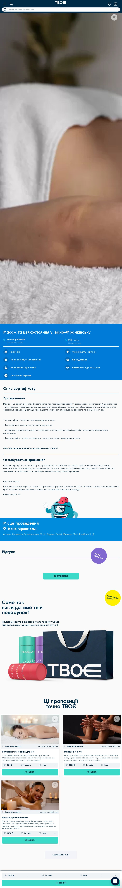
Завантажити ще (61, 855)
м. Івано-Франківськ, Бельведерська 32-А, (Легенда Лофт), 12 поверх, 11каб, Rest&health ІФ (48, 534)
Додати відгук (61, 576)
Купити (61, 883)
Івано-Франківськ (16, 339)
